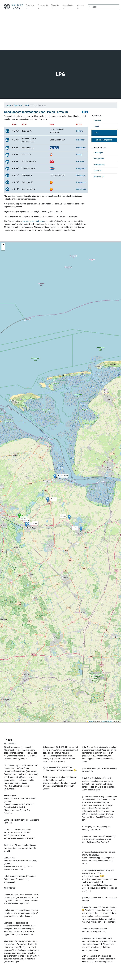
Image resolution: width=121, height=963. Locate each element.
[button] (22, 517)
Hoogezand (81, 168)
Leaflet (90, 721)
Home (8, 105)
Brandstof (18, 105)
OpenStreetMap (107, 721)
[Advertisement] (60, 32)
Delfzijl (79, 154)
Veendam (98, 170)
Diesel (96, 127)
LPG (27, 105)
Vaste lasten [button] (68, 5)
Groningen (98, 153)
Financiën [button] (55, 5)
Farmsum (80, 161)
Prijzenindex (12, 7)
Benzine (97, 121)
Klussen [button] (80, 5)
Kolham (79, 131)
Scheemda (80, 175)
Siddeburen (81, 148)
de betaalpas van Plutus (33, 221)
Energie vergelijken (104, 140)
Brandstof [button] (30, 5)
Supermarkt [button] (43, 5)
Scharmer (80, 140)
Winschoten (81, 189)
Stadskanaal (99, 164)
